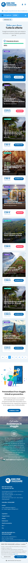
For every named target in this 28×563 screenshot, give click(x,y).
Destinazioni (5, 515)
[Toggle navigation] (25, 4)
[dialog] (14, 552)
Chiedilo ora (14, 410)
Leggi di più (15, 554)
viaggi (5, 10)
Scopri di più (19, 77)
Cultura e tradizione (21, 10)
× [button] (26, 543)
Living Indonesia (12, 10)
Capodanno (4, 508)
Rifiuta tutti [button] (7, 556)
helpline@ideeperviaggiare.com (15, 459)
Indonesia (7, 19)
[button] (14, 560)
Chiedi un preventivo (7, 518)
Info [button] (3, 520)
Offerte (4, 513)
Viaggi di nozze (6, 511)
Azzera (15, 15)
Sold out (20, 111)
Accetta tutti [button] (20, 556)
